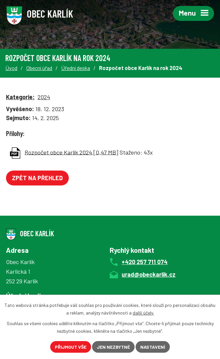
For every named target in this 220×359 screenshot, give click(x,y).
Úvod (11, 68)
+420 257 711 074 (144, 261)
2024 (44, 97)
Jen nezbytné (113, 347)
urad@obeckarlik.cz (148, 274)
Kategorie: (20, 97)
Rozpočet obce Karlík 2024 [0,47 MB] (71, 152)
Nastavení (152, 347)
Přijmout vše (70, 347)
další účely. (143, 313)
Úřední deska (75, 68)
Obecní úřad (39, 68)
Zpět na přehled (37, 177)
